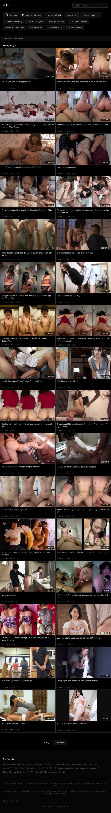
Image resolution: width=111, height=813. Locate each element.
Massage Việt (94, 768)
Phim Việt (38, 764)
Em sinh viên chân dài (47, 768)
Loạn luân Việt (41, 772)
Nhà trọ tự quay (81, 768)
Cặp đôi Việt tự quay (90, 764)
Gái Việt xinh (49, 764)
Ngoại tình (63, 772)
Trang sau (60, 742)
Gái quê (30, 772)
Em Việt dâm (76, 764)
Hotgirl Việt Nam (62, 764)
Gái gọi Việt (7, 772)
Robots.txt (14, 801)
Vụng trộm (53, 772)
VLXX (6, 5)
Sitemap (5, 801)
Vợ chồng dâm (19, 772)
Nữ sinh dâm (32, 768)
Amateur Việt (7, 768)
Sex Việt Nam (27, 764)
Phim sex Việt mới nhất (11, 764)
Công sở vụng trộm (65, 768)
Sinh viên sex (20, 768)
